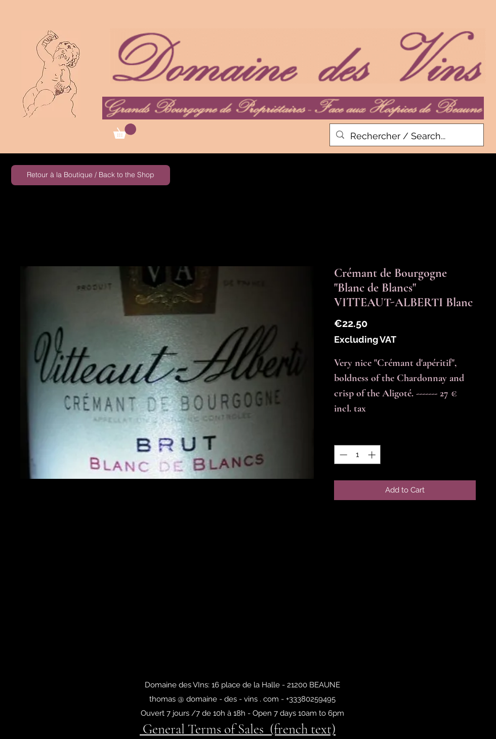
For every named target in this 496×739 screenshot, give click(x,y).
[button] (124, 131)
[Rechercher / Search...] (406, 136)
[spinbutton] (357, 454)
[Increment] (373, 454)
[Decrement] (342, 454)
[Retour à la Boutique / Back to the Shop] (90, 175)
